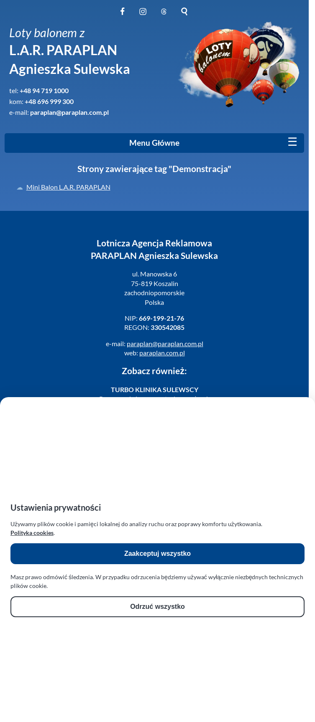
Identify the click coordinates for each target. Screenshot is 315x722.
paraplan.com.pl (162, 353)
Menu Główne (154, 142)
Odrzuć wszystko (157, 606)
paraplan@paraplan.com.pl (69, 112)
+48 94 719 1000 (44, 90)
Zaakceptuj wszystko (157, 553)
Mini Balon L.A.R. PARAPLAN (68, 187)
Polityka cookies (32, 532)
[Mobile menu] (292, 142)
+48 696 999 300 (49, 101)
